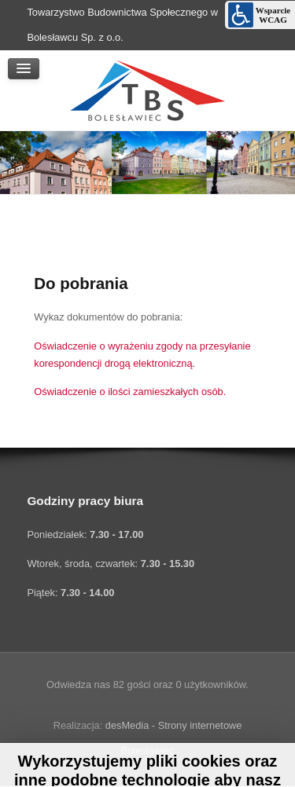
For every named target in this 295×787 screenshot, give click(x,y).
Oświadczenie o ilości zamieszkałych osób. (130, 391)
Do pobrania (80, 283)
